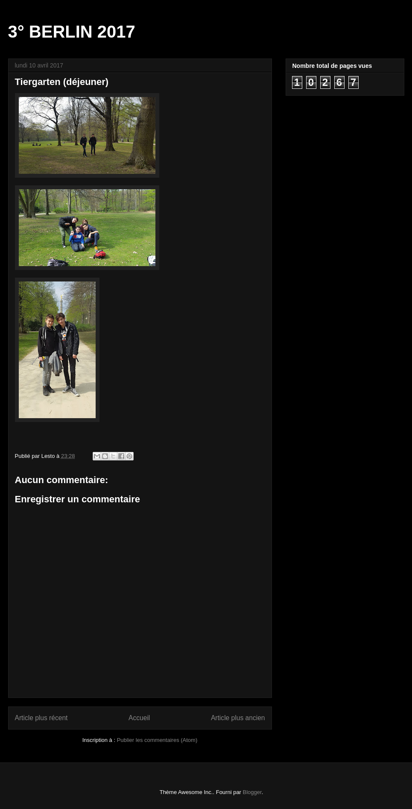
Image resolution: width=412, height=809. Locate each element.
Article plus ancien (238, 717)
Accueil (139, 717)
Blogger (252, 792)
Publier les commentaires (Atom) (157, 740)
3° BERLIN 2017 (71, 31)
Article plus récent (41, 717)
